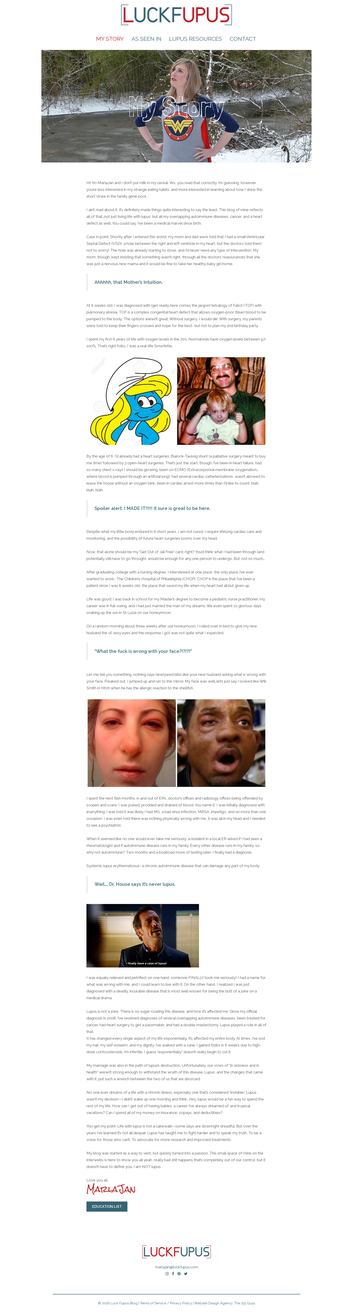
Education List (107, 1206)
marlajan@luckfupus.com (176, 1267)
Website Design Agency (213, 1303)
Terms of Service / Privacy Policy (166, 1303)
